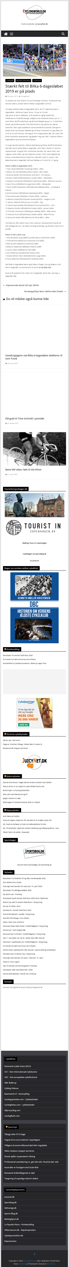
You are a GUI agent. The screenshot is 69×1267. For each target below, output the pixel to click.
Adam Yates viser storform (13, 922)
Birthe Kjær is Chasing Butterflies (16, 790)
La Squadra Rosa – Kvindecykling (19, 1224)
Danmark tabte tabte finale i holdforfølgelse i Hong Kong (25, 926)
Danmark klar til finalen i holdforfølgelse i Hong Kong (24, 934)
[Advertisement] (34, 681)
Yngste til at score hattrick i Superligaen (22, 1140)
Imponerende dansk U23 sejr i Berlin (21, 285)
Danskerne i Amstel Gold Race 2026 (17, 910)
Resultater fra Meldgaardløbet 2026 (17, 890)
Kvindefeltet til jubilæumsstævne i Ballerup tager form (24, 663)
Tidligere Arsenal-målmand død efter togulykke (25, 1145)
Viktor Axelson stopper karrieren (19, 1151)
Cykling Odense (11, 1088)
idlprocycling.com (12, 1110)
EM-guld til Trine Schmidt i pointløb (24, 418)
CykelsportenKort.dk (13, 1235)
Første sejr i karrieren (11, 740)
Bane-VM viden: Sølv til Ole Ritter (23, 469)
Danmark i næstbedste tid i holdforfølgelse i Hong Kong (25, 942)
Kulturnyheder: (13, 776)
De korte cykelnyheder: (17, 734)
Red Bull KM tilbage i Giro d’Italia (16, 918)
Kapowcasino (10, 1241)
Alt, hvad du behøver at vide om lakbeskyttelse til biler (24, 824)
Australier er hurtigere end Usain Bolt (21, 1167)
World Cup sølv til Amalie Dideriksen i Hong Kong (22, 902)
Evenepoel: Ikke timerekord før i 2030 (18, 970)
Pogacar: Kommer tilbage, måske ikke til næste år (22, 744)
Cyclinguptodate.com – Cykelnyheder (21, 1099)
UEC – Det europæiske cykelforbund (20, 1077)
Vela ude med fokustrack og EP (15, 794)
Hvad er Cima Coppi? (11, 962)
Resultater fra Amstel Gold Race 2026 (18, 655)
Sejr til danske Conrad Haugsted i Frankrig (20, 966)
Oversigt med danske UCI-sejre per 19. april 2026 (22, 886)
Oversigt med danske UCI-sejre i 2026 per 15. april (23, 958)
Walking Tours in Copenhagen (34, 543)
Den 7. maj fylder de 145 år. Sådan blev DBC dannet (23, 938)
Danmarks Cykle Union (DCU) (17, 1066)
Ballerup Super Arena (23, 80)
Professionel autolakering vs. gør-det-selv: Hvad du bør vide (31, 1162)
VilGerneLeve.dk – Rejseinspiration (20, 1230)
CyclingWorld (24, 96)
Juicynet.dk (9, 1197)
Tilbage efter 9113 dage (14, 1134)
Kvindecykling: (13, 649)
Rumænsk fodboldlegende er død (19, 1173)
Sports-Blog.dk (11, 1213)
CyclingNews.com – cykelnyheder (19, 1104)
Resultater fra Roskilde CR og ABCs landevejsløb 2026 (24, 878)
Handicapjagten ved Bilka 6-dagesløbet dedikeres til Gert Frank (33, 357)
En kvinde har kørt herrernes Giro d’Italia (19, 659)
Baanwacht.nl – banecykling (16, 1094)
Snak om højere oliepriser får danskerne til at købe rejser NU (27, 820)
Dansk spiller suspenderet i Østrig (19, 1156)
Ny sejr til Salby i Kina (11, 906)
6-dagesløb (9, 80)
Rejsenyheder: (13, 810)
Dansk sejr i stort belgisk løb (14, 930)
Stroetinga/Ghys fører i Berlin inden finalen (45, 291)
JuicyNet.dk (43, 24)
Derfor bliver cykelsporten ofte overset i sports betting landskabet (29, 950)
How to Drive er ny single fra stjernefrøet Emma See (23, 786)
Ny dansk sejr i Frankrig (12, 894)
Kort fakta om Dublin (11, 816)
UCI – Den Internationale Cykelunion (20, 1071)
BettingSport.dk (11, 1219)
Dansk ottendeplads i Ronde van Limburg (19, 974)
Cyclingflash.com (12, 1116)
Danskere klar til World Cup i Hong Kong (19, 954)
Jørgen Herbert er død (11, 798)
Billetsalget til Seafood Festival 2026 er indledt (21, 802)
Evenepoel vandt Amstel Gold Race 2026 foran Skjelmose (25, 898)
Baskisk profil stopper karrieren (15, 748)
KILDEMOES (34, 561)
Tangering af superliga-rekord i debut (21, 1178)
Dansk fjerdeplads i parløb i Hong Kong (18, 914)
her (15, 276)
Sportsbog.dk (10, 1202)
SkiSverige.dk (10, 1208)
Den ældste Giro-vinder (12, 882)
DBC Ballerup (10, 1082)
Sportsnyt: (12, 1127)
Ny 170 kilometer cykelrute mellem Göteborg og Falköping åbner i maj (31, 828)
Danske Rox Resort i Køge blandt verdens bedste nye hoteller (27, 782)
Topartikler (37, 80)
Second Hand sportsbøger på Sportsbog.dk (34, 865)
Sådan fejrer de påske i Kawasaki (16, 832)
